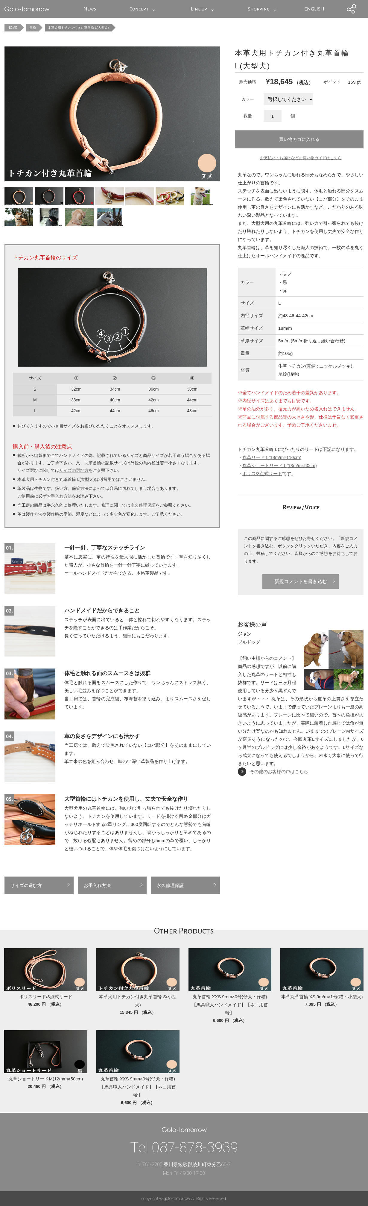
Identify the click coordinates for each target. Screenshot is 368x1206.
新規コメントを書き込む (300, 581)
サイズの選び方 (74, 470)
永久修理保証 (143, 505)
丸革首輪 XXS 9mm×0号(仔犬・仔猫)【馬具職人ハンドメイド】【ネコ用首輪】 (230, 1004)
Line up (199, 9)
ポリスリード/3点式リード (45, 996)
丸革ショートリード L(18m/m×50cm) (279, 465)
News (89, 9)
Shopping (259, 9)
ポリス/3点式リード (262, 473)
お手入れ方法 (59, 496)
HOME (12, 27)
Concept (139, 9)
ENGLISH (314, 9)
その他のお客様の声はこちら (279, 771)
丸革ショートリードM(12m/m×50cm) (45, 1078)
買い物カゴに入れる (299, 139)
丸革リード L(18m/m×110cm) (271, 457)
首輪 (32, 27)
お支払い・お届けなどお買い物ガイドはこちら (301, 158)
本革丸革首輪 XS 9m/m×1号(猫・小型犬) (322, 996)
